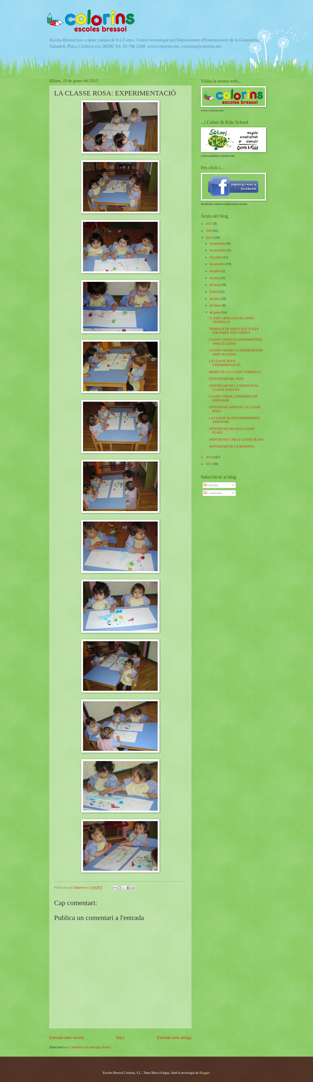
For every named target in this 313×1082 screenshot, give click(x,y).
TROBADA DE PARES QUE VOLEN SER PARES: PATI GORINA (234, 331)
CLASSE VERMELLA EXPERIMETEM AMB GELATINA (235, 352)
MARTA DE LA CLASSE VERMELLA (235, 372)
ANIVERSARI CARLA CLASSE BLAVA (236, 439)
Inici (120, 1037)
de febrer (216, 305)
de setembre (218, 264)
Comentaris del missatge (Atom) (90, 1047)
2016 (209, 231)
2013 (209, 464)
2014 (209, 457)
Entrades (211, 485)
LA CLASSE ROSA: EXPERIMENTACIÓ (224, 363)
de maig (215, 285)
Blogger (204, 1073)
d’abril (214, 291)
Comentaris (213, 493)
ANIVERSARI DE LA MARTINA (231, 446)
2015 (209, 237)
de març (215, 298)
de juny (215, 278)
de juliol (215, 271)
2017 (209, 224)
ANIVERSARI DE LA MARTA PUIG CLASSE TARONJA (233, 387)
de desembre (218, 243)
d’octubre (216, 257)
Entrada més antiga (174, 1037)
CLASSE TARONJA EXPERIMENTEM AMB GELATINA (235, 341)
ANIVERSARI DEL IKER (226, 379)
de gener (216, 312)
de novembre (218, 250)
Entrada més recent (66, 1037)
